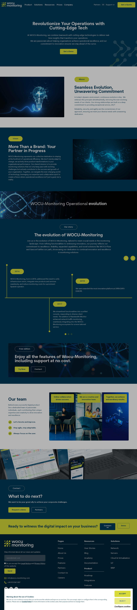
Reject (123, 601)
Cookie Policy (26, 601)
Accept (122, 594)
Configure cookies (123, 606)
